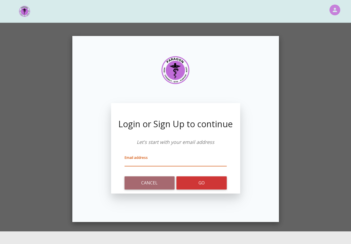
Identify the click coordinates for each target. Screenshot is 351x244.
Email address (136, 157)
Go (201, 183)
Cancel (149, 183)
